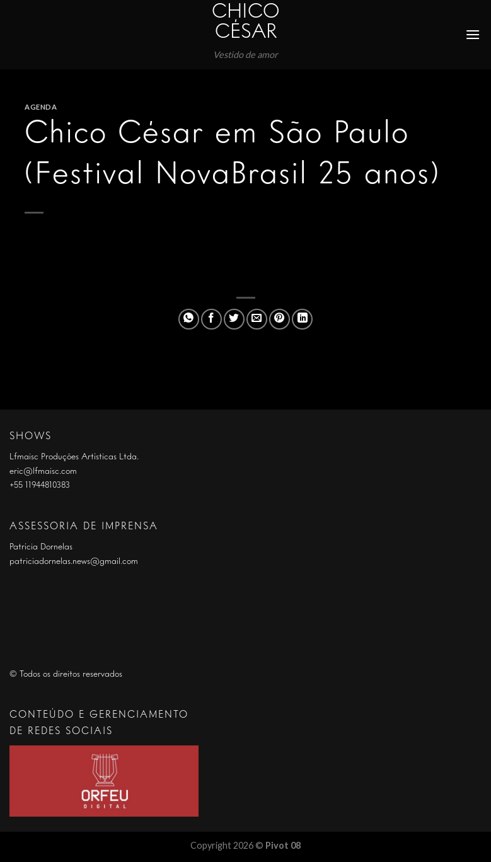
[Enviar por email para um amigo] (256, 319)
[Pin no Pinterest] (279, 319)
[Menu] (473, 34)
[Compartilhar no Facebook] (211, 319)
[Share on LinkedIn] (302, 319)
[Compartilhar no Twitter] (234, 319)
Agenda (41, 107)
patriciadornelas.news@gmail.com (73, 561)
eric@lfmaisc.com (43, 471)
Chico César (246, 23)
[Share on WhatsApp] (188, 319)
